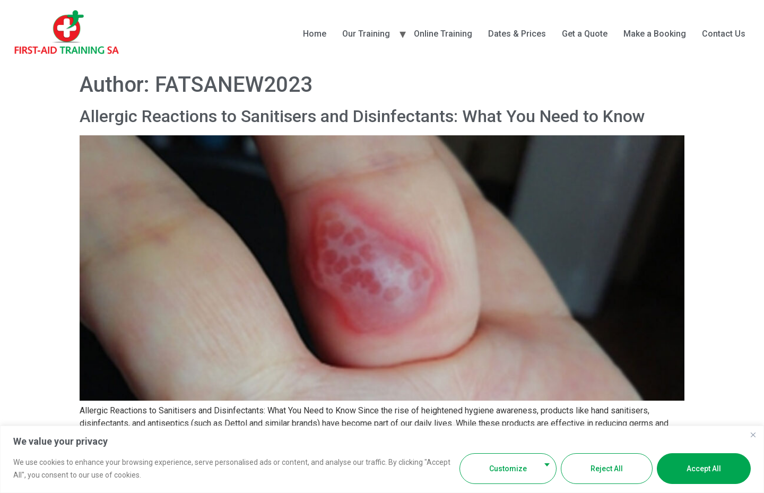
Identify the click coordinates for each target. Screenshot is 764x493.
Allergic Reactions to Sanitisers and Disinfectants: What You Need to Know (362, 116)
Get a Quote (584, 34)
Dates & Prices (517, 34)
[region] (382, 459)
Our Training (366, 34)
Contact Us (723, 34)
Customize (508, 468)
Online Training (443, 34)
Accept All (704, 468)
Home (314, 34)
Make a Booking (654, 34)
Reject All (607, 468)
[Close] (752, 434)
